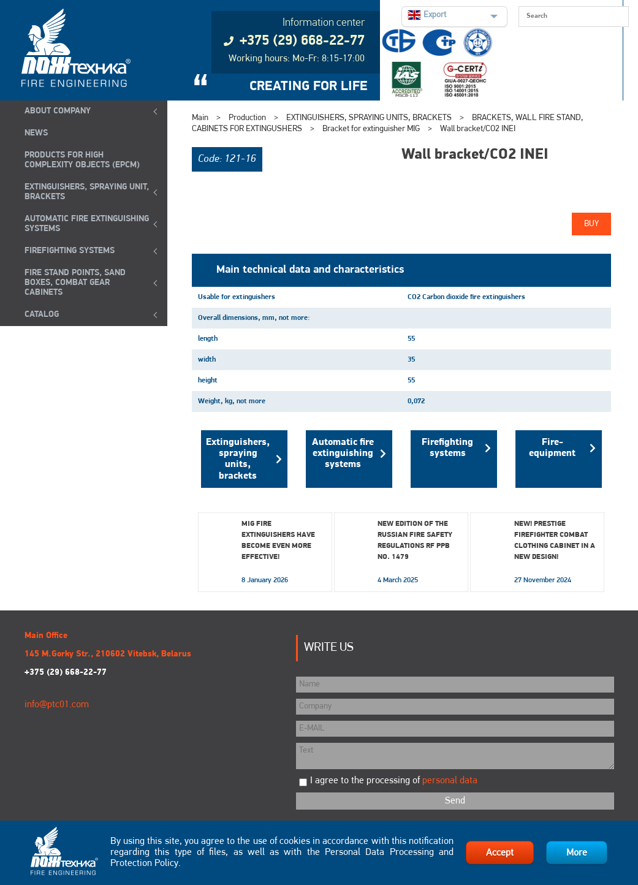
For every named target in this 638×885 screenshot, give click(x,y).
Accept (500, 853)
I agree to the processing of (393, 781)
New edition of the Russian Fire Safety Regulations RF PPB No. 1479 (415, 540)
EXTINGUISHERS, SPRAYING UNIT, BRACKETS (87, 192)
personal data (449, 781)
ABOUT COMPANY (58, 111)
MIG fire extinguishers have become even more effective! (278, 540)
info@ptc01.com (57, 705)
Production (247, 118)
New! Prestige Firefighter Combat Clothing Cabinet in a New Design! (554, 540)
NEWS (36, 133)
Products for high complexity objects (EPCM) (82, 160)
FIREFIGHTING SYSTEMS (70, 251)
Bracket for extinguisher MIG (372, 129)
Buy (591, 224)
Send (455, 801)
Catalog (42, 314)
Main (200, 118)
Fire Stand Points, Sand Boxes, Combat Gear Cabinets (75, 282)
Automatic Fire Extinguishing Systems (87, 224)
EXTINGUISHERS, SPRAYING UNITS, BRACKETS (369, 118)
